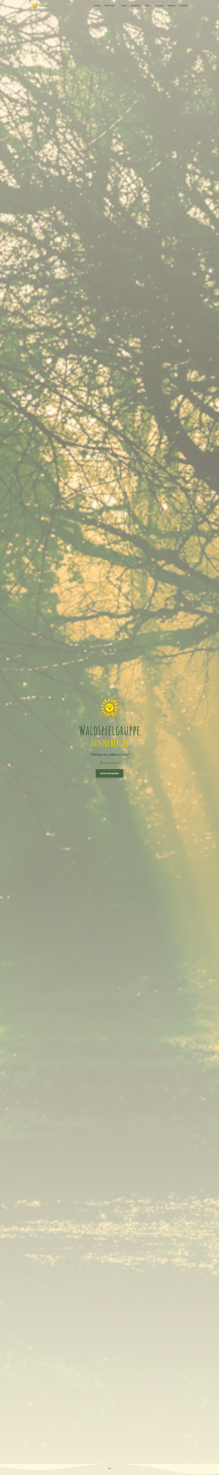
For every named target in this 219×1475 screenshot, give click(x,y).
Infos (147, 5)
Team (124, 5)
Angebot (135, 5)
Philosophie (110, 5)
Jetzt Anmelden (109, 773)
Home (97, 5)
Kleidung (158, 5)
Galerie (171, 5)
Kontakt (184, 5)
